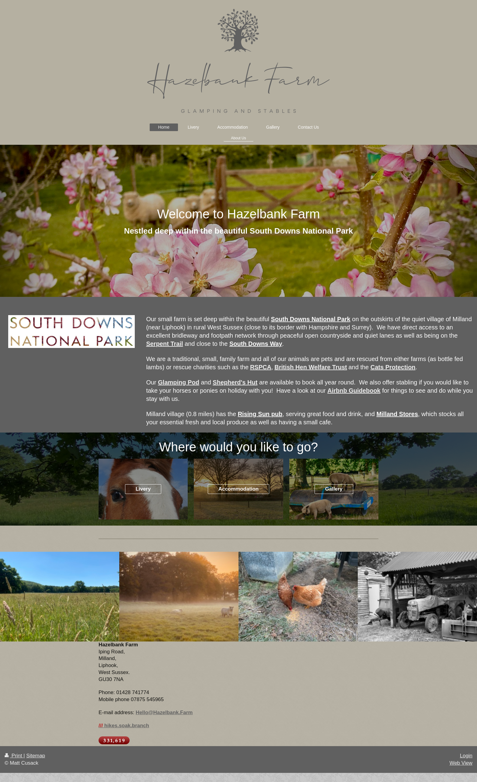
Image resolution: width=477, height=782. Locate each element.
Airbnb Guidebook (353, 390)
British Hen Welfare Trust (310, 367)
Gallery (334, 489)
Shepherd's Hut (235, 382)
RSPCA (260, 367)
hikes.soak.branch (124, 725)
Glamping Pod (178, 382)
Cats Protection (393, 367)
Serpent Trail (164, 343)
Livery (143, 489)
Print (14, 756)
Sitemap (35, 756)
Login (466, 756)
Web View (461, 763)
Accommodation (238, 489)
